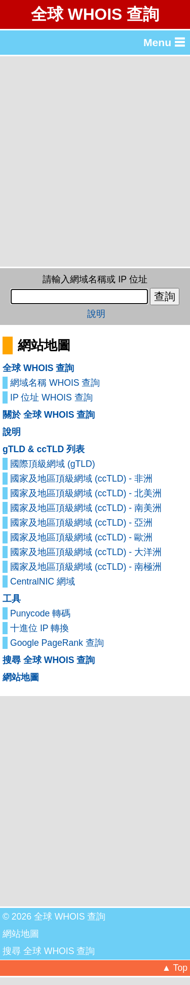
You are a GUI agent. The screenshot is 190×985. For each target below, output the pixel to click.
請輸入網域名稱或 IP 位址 (95, 279)
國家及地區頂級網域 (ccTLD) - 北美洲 (86, 493)
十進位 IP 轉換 (39, 628)
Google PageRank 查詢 (57, 643)
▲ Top (174, 968)
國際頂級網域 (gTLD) (52, 464)
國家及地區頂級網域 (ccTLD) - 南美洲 (86, 508)
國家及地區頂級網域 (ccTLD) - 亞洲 (81, 523)
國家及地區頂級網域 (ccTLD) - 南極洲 (86, 567)
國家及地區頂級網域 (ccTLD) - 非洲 (81, 478)
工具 (12, 599)
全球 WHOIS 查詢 (95, 14)
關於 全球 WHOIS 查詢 (49, 415)
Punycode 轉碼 (40, 613)
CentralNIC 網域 (42, 581)
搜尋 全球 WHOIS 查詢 (49, 660)
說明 (96, 314)
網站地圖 (21, 677)
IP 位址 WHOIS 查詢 (51, 397)
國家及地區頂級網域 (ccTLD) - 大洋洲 (86, 552)
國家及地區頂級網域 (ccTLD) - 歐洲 (81, 537)
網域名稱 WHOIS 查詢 (55, 383)
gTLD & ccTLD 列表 (44, 449)
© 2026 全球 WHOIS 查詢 (54, 916)
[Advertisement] (95, 161)
